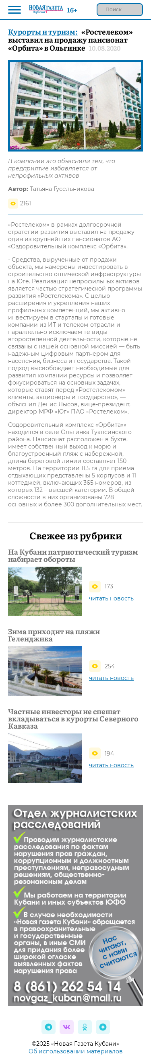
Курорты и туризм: (43, 31)
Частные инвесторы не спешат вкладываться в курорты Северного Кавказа (73, 718)
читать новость (111, 598)
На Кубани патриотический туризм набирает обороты (73, 555)
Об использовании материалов (76, 1051)
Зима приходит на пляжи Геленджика (54, 635)
